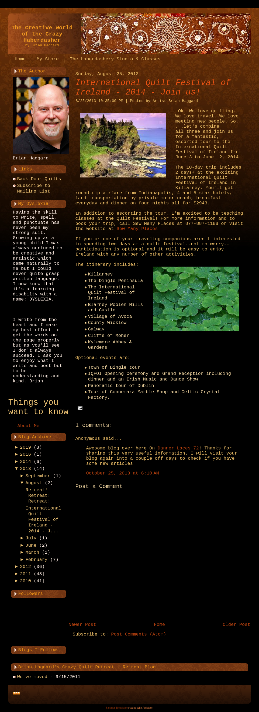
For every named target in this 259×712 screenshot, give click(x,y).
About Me (29, 425)
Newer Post (82, 624)
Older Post (236, 624)
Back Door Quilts (39, 179)
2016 (25, 454)
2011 (25, 574)
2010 (25, 581)
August (33, 483)
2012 (25, 566)
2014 (25, 461)
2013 (25, 468)
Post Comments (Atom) (138, 634)
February (36, 559)
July (30, 538)
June (30, 545)
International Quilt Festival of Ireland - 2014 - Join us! (153, 87)
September (37, 476)
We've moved (32, 676)
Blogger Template (116, 707)
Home (159, 624)
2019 (25, 447)
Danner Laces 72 (178, 448)
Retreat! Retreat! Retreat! (38, 495)
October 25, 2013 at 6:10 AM (122, 473)
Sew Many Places (137, 228)
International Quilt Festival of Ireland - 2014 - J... (43, 520)
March (32, 552)
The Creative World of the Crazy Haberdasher (42, 34)
